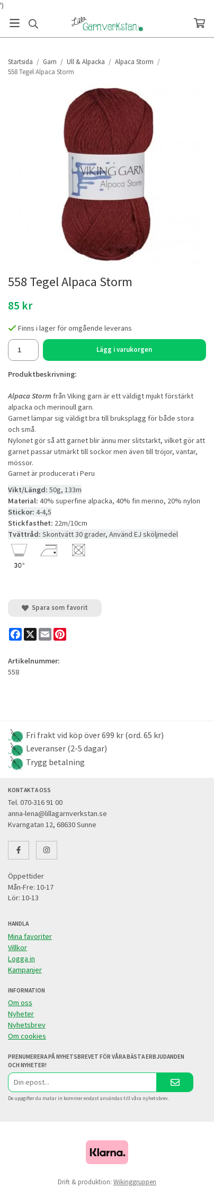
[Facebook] (15, 634)
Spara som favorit (55, 607)
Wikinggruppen (134, 1181)
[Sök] (33, 24)
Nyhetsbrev (27, 1025)
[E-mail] (45, 634)
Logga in (21, 958)
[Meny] (14, 23)
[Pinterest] (59, 634)
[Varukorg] (199, 23)
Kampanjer (25, 969)
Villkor (17, 947)
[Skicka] (175, 1082)
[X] (30, 634)
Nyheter (21, 1013)
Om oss (20, 1002)
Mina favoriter (30, 936)
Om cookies (27, 1036)
